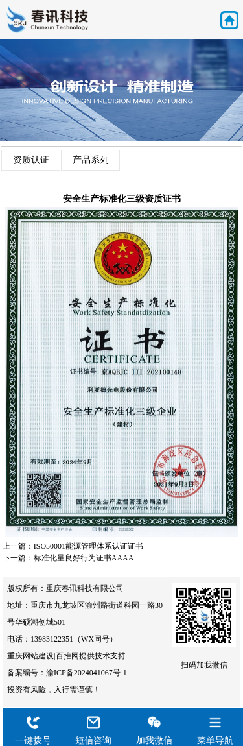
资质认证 (31, 160)
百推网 (67, 655)
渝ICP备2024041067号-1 (86, 672)
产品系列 (91, 160)
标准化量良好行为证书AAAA (84, 557)
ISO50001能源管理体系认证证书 (88, 546)
